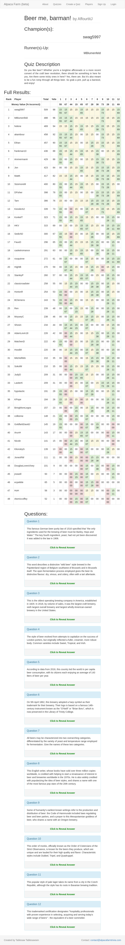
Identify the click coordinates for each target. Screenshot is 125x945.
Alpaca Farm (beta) (16, 4)
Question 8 (33, 763)
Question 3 (33, 593)
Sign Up (102, 4)
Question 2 (33, 557)
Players (89, 4)
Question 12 (34, 904)
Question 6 (33, 694)
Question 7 (33, 730)
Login (113, 4)
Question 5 (33, 662)
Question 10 (34, 838)
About (45, 4)
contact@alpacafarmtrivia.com (105, 940)
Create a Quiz (73, 4)
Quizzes (57, 4)
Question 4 (33, 629)
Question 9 (33, 802)
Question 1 (33, 521)
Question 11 (34, 874)
